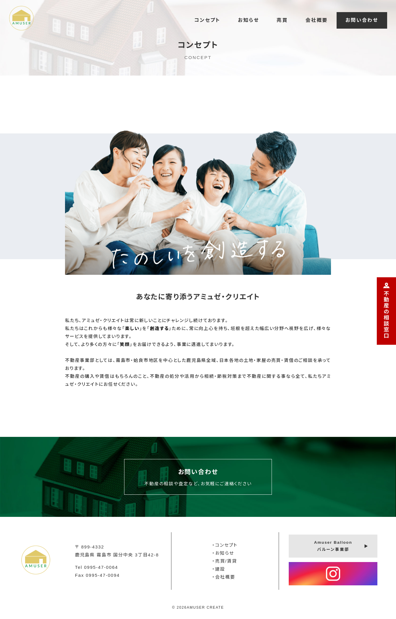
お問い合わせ (361, 20)
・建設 (218, 568)
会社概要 (317, 20)
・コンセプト (225, 545)
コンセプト (207, 20)
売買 (282, 20)
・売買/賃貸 (224, 561)
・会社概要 (223, 576)
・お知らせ (223, 553)
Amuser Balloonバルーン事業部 (333, 546)
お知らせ (248, 20)
